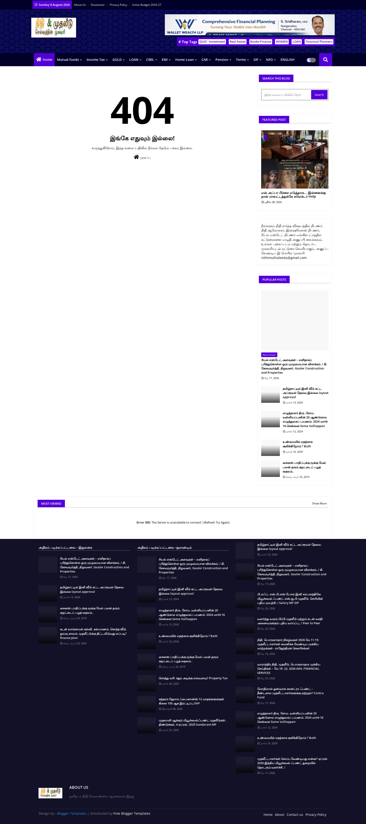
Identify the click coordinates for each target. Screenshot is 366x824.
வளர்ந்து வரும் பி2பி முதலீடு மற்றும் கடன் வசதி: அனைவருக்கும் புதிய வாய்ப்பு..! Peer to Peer (290, 621)
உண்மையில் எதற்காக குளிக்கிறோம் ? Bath (298, 444)
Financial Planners (319, 41)
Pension (221, 59)
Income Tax (96, 59)
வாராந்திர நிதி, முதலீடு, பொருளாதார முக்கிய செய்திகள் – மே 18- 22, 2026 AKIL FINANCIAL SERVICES (288, 668)
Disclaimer (98, 5)
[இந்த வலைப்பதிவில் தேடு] (286, 94)
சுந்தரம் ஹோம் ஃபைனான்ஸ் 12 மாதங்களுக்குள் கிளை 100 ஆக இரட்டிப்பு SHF (191, 701)
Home (47, 59)
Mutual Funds (68, 59)
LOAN (296, 41)
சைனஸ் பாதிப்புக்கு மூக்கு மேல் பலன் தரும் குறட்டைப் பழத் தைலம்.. (304, 467)
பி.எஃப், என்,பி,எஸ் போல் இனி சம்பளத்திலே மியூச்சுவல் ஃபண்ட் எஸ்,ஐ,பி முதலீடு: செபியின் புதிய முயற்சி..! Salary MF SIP (290, 598)
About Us (80, 5)
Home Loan (184, 59)
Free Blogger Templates (131, 813)
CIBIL (150, 59)
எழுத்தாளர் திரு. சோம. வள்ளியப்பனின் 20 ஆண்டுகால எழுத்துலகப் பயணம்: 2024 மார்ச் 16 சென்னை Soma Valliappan (305, 419)
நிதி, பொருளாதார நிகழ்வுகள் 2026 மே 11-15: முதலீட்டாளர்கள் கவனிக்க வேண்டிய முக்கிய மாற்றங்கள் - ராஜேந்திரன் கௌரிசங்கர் (288, 644)
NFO (269, 59)
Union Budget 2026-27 (146, 5)
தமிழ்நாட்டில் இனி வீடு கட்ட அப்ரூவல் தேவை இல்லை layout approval (305, 392)
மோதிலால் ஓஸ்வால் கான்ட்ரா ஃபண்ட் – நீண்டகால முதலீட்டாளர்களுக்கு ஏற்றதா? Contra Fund (290, 693)
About (279, 814)
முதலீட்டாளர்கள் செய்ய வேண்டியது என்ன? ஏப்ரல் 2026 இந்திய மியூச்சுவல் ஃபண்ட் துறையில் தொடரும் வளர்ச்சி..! (292, 763)
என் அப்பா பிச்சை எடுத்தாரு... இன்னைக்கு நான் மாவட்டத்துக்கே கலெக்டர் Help (293, 195)
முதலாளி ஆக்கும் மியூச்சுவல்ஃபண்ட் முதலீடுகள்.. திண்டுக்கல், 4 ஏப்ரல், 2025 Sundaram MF (193, 722)
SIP (255, 59)
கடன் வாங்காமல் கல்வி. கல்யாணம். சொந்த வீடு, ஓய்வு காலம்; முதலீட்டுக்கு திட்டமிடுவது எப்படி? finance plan (93, 633)
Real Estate (238, 41)
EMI (165, 59)
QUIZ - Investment (212, 41)
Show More (319, 503)
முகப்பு (142, 157)
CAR (204, 59)
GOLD (117, 59)
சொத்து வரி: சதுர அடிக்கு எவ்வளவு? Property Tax (193, 678)
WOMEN (282, 41)
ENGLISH (288, 59)
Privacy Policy (119, 5)
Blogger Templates (71, 813)
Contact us (295, 814)
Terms (241, 59)
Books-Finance (260, 41)
